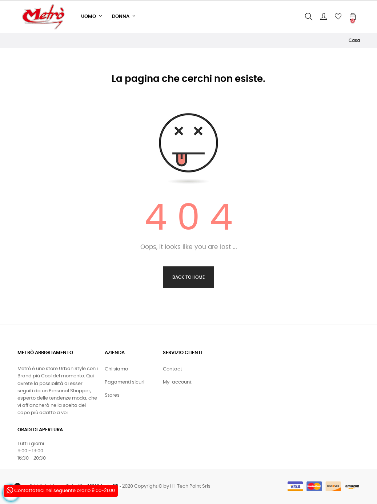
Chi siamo (116, 369)
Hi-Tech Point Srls (190, 486)
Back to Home (188, 277)
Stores (112, 395)
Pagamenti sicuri (124, 382)
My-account (177, 382)
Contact (172, 369)
